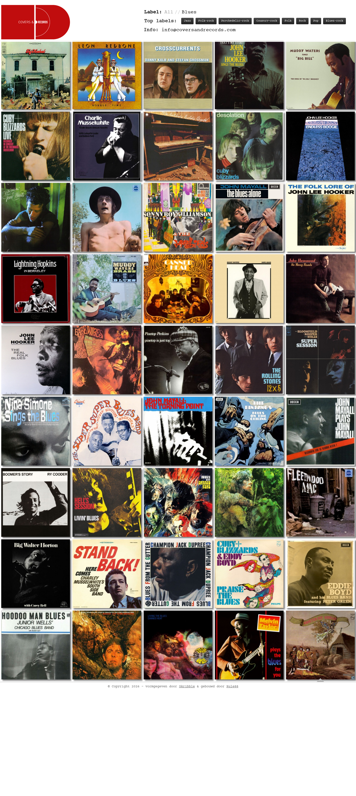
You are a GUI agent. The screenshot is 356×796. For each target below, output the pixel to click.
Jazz (187, 21)
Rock (302, 21)
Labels (276, 707)
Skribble (187, 764)
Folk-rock (206, 21)
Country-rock (266, 21)
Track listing (225, 707)
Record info (193, 707)
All (168, 12)
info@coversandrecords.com (198, 30)
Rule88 (232, 764)
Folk (288, 21)
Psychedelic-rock (235, 21)
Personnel (254, 707)
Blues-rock (334, 21)
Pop (315, 21)
